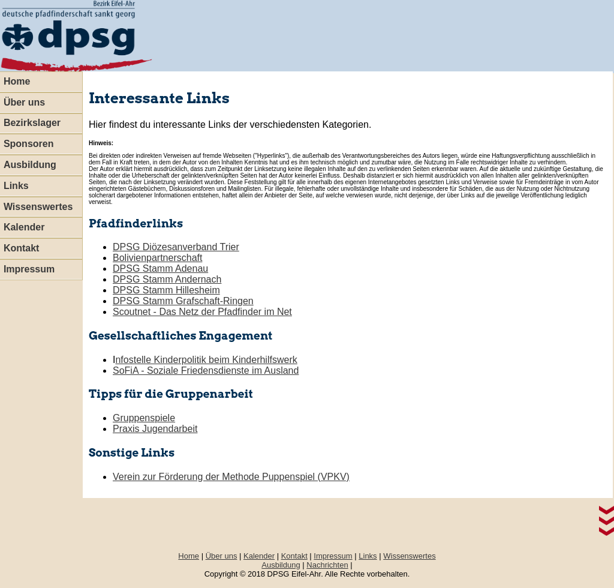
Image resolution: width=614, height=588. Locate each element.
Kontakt (294, 555)
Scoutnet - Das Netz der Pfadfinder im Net (202, 312)
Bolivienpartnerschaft (157, 258)
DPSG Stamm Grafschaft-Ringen (183, 301)
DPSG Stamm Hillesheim (166, 290)
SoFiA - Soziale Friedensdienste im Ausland (206, 370)
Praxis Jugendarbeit (155, 429)
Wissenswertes (409, 555)
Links (368, 555)
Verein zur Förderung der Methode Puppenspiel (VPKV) (231, 477)
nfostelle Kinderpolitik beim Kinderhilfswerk (206, 360)
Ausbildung (280, 564)
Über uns (221, 555)
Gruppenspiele (144, 418)
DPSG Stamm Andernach (167, 279)
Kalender (259, 555)
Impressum (333, 555)
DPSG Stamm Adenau (160, 268)
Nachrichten (327, 564)
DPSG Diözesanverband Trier (176, 247)
